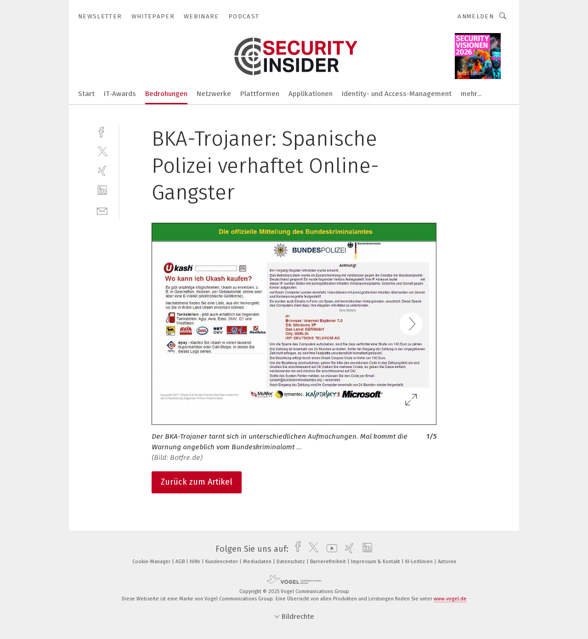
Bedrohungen (166, 94)
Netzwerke (214, 94)
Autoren (447, 562)
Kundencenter (222, 562)
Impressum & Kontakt (376, 562)
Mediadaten (258, 562)
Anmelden (476, 16)
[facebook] (102, 131)
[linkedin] (102, 190)
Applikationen (310, 94)
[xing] (102, 170)
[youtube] (329, 549)
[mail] (102, 210)
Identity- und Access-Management (397, 94)
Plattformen (259, 94)
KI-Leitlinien (419, 562)
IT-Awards (120, 94)
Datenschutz (291, 562)
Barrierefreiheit (328, 562)
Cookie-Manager (152, 562)
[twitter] (102, 151)
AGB (180, 562)
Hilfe (196, 562)
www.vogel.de (450, 599)
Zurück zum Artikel (196, 482)
